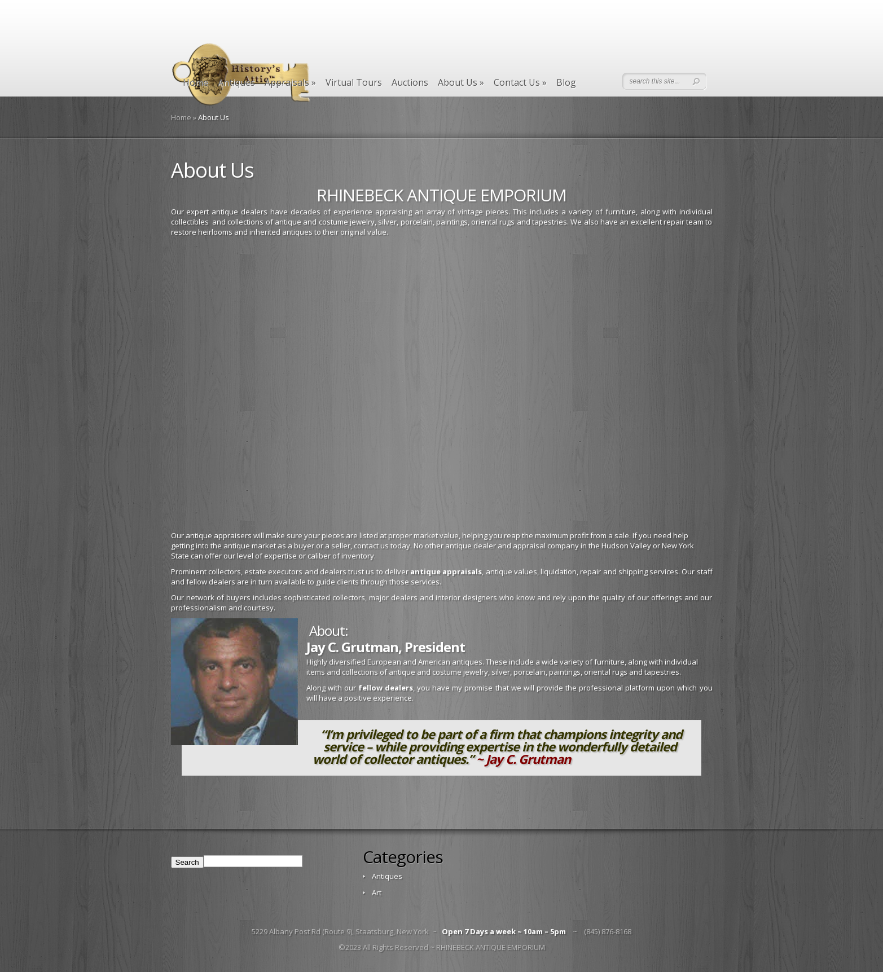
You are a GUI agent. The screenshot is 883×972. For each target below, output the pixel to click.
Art (376, 892)
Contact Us (520, 83)
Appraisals (290, 83)
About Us (461, 83)
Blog (566, 83)
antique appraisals (446, 571)
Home (195, 83)
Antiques (236, 83)
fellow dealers (385, 688)
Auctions (410, 83)
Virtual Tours (354, 83)
